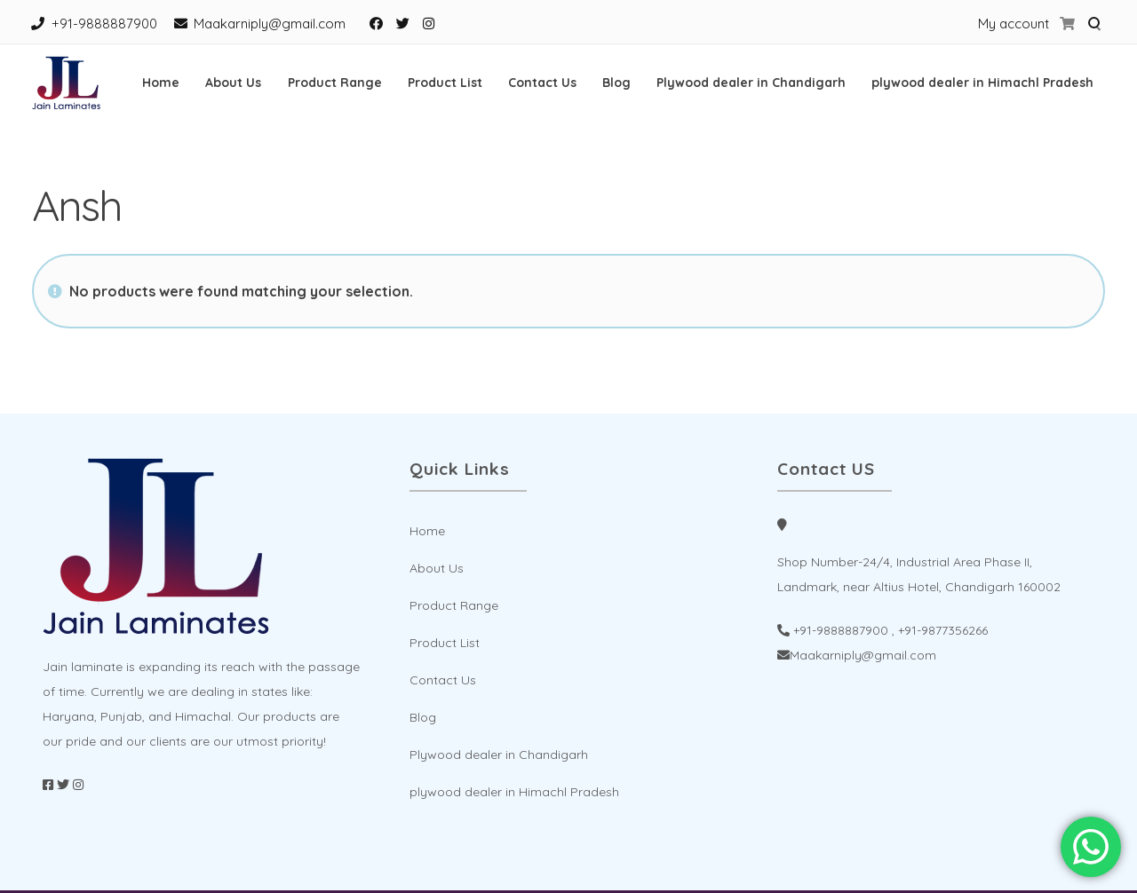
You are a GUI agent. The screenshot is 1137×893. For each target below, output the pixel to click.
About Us (233, 83)
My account (1013, 23)
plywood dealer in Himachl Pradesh (982, 83)
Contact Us (542, 83)
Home (160, 83)
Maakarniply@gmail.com (270, 23)
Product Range (335, 83)
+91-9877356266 (943, 630)
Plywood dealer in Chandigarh (751, 83)
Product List (445, 83)
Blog (616, 83)
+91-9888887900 (104, 23)
